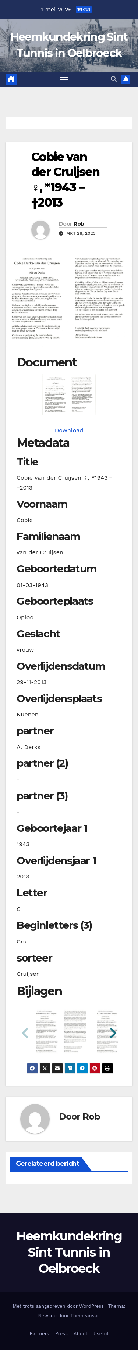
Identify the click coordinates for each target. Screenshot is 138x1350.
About (81, 1333)
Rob (79, 224)
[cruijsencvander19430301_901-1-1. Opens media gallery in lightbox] (69, 394)
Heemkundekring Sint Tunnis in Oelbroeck (69, 1252)
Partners (39, 1333)
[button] (114, 79)
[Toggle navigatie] (64, 79)
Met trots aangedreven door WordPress (59, 1306)
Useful (100, 1333)
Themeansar (84, 1315)
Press (61, 1333)
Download (69, 430)
